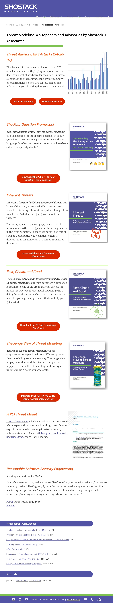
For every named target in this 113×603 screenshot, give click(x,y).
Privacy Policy (73, 599)
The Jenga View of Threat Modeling (21, 544)
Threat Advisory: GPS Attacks (28, 580)
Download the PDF (52, 101)
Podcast (10, 505)
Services (54, 16)
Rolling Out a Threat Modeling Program (23, 563)
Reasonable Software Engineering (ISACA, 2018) (27, 554)
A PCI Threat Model (14, 549)
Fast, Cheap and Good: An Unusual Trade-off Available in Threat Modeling (38, 539)
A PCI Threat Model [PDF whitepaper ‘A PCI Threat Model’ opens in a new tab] (17, 421)
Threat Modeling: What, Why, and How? (23, 558)
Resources (72, 16)
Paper (9, 501)
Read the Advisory (23, 101)
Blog (87, 16)
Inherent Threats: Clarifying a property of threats (27, 534)
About (39, 16)
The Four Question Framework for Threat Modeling (28, 530)
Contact (99, 16)
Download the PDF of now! (38, 178)
